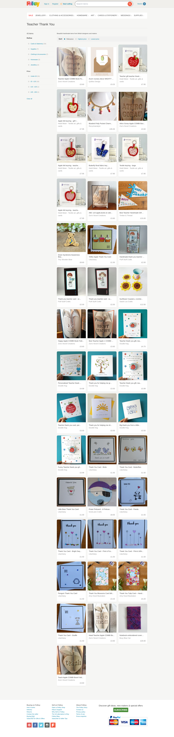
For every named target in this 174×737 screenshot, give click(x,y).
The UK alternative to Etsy (60, 714)
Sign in (46, 4)
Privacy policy (80, 712)
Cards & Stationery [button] (107, 15)
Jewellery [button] (40, 15)
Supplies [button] (138, 15)
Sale (31, 15)
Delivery (29, 710)
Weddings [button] (125, 15)
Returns (29, 712)
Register (55, 4)
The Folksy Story (81, 707)
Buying (31, 716)
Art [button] (92, 15)
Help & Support (57, 710)
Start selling (67, 4)
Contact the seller (32, 714)
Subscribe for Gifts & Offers (36, 718)
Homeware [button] (82, 15)
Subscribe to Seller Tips (59, 718)
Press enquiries (81, 716)
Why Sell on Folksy (58, 712)
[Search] (130, 4)
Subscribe (121, 710)
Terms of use (80, 714)
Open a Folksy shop (58, 707)
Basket (141, 3)
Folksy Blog (55, 716)
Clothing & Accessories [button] (61, 15)
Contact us (79, 710)
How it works (31, 707)
